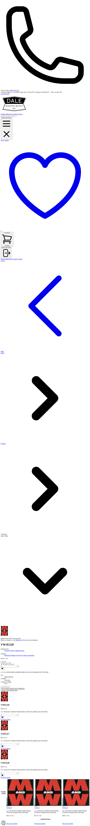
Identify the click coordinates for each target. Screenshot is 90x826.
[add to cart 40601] (18, 666)
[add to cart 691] (18, 715)
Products (3, 114)
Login (2, 94)
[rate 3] (5, 687)
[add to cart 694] (18, 744)
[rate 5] (9, 687)
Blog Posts (9, 114)
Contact (20, 114)
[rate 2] (3, 687)
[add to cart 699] (18, 773)
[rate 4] (7, 687)
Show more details (11, 823)
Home (2, 353)
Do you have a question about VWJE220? (12, 689)
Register (7, 94)
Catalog (15, 114)
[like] (2, 668)
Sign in (3, 261)
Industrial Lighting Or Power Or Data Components (19, 655)
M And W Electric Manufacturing (14, 650)
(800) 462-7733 (14, 90)
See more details (5, 719)
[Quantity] (9, 666)
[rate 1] (1, 687)
